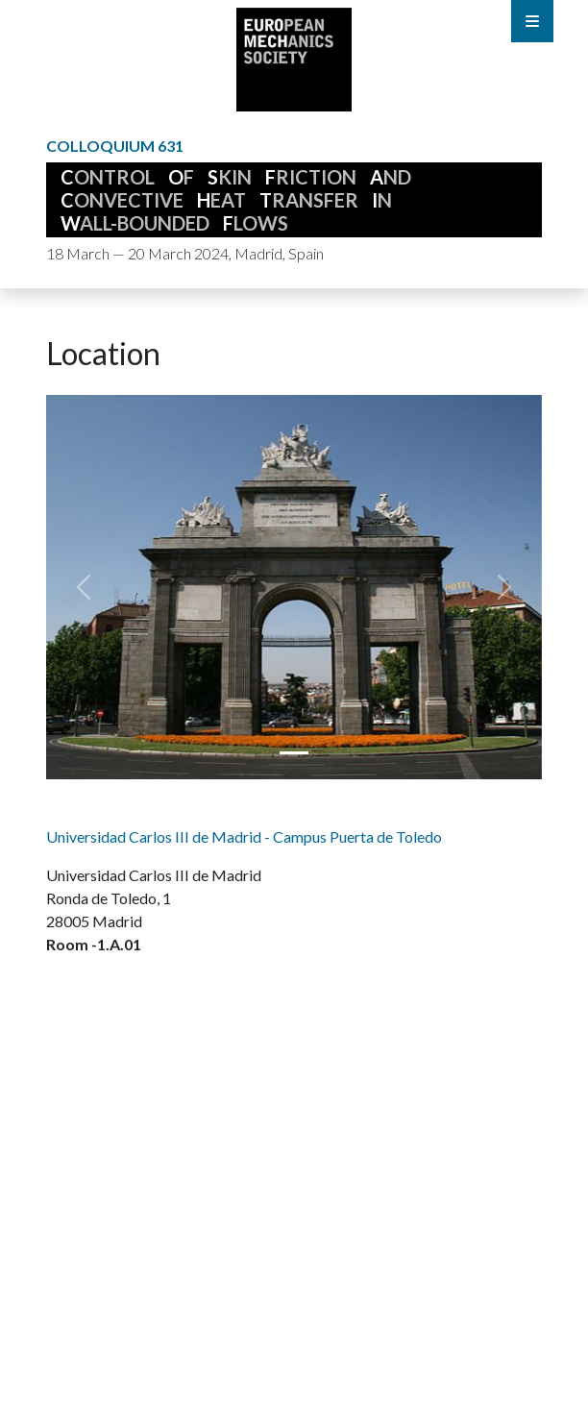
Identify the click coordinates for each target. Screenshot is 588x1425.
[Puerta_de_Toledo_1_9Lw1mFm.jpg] (294, 753)
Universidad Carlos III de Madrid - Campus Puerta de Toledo (244, 836)
